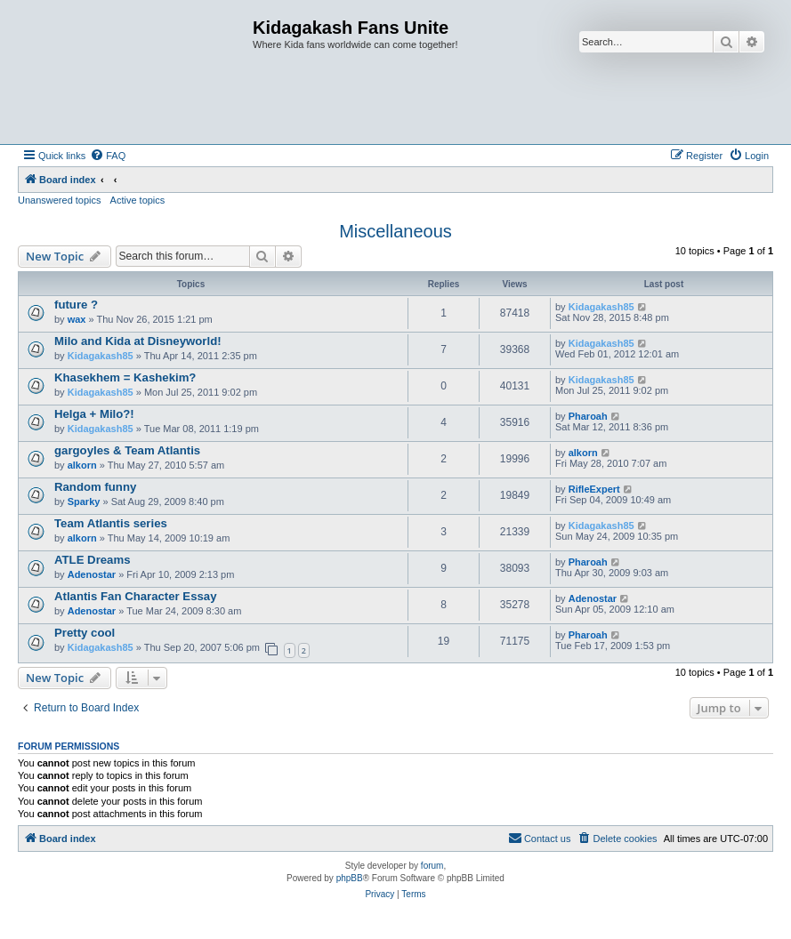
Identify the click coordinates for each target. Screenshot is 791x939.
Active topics (137, 200)
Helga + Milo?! (94, 414)
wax (77, 319)
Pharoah (588, 416)
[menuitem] (107, 155)
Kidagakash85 (601, 306)
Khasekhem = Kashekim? (125, 377)
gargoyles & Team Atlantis (127, 450)
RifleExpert (594, 489)
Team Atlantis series (110, 523)
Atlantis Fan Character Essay (135, 596)
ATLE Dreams (92, 559)
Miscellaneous (395, 231)
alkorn (82, 465)
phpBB (349, 878)
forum (432, 866)
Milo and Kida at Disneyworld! (138, 341)
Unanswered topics (59, 200)
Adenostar (92, 574)
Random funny (95, 487)
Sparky (84, 501)
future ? (76, 304)
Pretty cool (84, 632)
